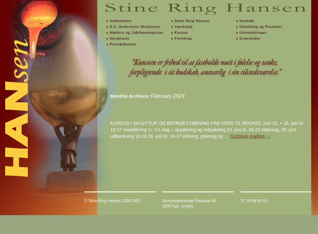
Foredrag (183, 38)
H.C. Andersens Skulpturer (135, 27)
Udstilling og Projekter (261, 27)
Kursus (181, 32)
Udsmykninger (253, 32)
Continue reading (250, 136)
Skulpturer (120, 38)
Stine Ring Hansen (192, 21)
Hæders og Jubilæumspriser (137, 32)
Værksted (183, 27)
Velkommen (120, 21)
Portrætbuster (123, 44)
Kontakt (246, 21)
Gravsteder (250, 38)
